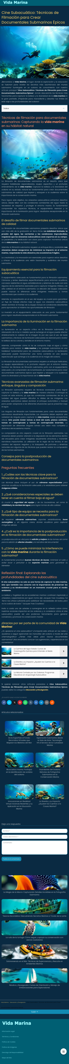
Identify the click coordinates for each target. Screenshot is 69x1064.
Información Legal (8, 1031)
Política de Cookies (8, 1042)
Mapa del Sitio (7, 1058)
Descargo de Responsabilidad (12, 1052)
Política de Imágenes (9, 1047)
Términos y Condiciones (10, 1037)
